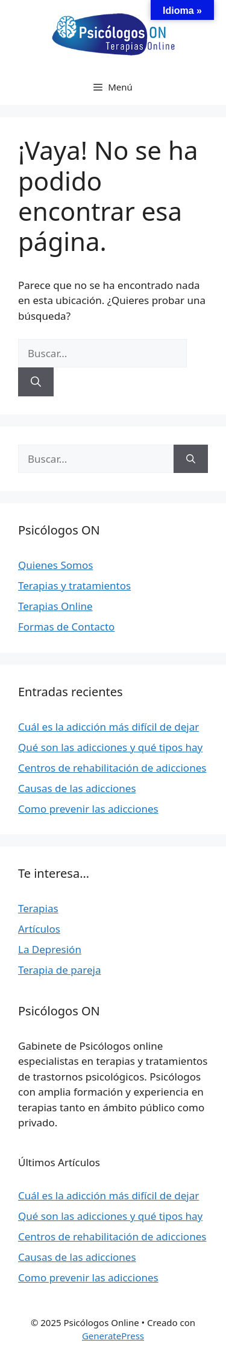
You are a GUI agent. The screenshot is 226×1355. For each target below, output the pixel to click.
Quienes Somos (55, 565)
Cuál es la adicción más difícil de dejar (108, 727)
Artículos (39, 929)
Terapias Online (55, 606)
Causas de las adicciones (77, 788)
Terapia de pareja (59, 970)
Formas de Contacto (66, 626)
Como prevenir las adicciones (88, 809)
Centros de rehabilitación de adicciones (112, 768)
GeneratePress (113, 1336)
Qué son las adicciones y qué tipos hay (110, 747)
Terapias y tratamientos (74, 585)
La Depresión (49, 949)
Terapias (38, 908)
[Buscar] (36, 381)
